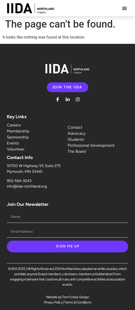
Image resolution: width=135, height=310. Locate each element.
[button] (124, 8)
